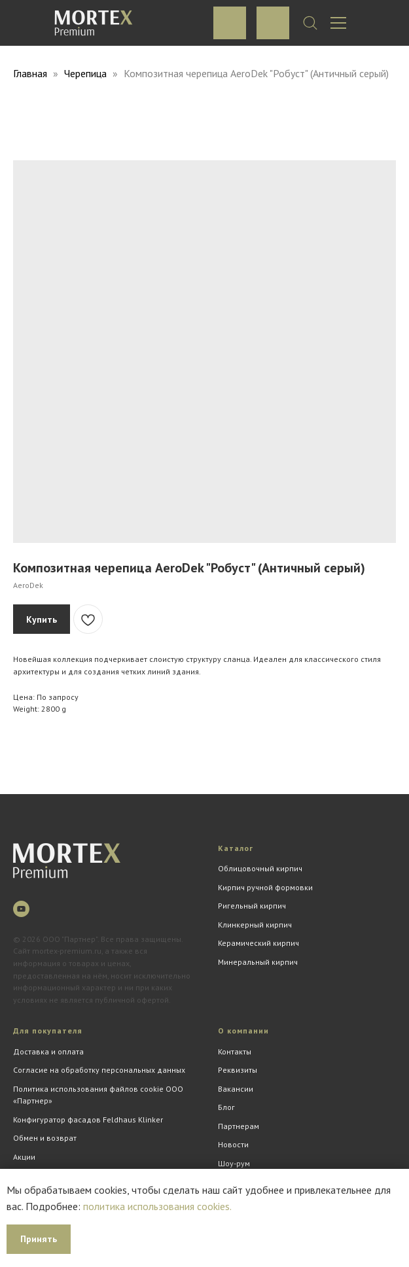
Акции (24, 1157)
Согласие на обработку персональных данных (99, 1070)
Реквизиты (237, 1070)
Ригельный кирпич (252, 906)
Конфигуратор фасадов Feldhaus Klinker (88, 1119)
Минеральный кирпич (258, 962)
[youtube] (21, 909)
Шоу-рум (234, 1163)
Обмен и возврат (45, 1138)
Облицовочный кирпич (260, 868)
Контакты (234, 1051)
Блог (226, 1107)
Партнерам (238, 1126)
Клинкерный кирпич (255, 924)
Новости (233, 1144)
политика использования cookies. (157, 1206)
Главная (30, 73)
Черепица (86, 73)
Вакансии (235, 1089)
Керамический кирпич (258, 943)
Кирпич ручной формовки (265, 887)
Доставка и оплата (48, 1051)
